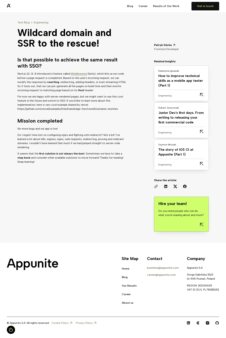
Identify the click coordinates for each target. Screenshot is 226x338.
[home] (17, 6)
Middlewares (79, 73)
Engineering (41, 22)
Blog (130, 6)
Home (125, 268)
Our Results (129, 285)
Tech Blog (23, 22)
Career (143, 6)
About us (127, 302)
